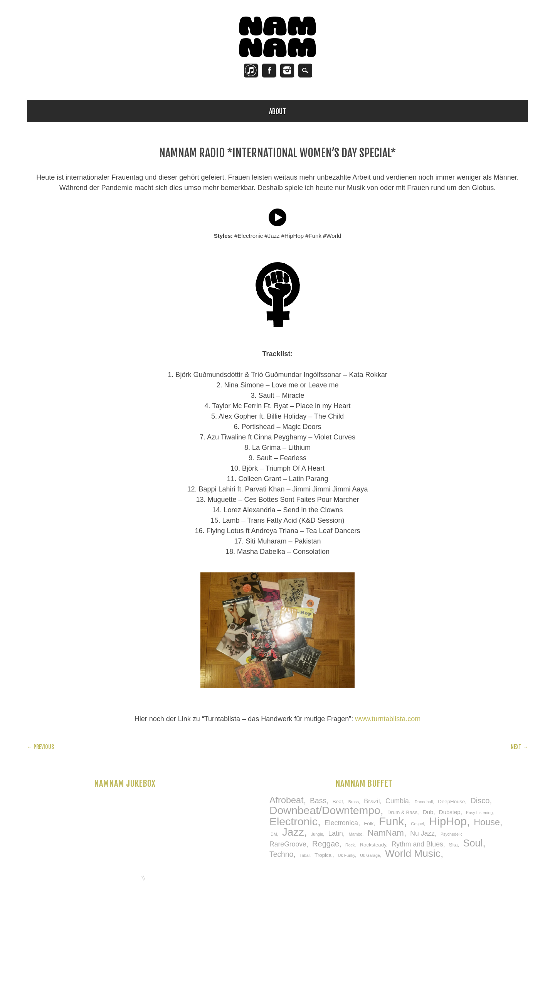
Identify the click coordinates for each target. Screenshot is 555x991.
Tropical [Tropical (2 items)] (323, 855)
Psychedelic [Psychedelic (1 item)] (451, 834)
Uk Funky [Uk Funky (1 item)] (346, 855)
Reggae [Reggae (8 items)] (325, 844)
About (277, 111)
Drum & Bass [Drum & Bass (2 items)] (402, 812)
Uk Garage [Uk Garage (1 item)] (370, 855)
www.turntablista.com (387, 719)
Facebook (269, 70)
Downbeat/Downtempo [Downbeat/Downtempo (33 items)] (324, 810)
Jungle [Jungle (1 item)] (317, 834)
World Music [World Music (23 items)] (413, 853)
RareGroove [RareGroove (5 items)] (287, 844)
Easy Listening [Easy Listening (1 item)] (479, 812)
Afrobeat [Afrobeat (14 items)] (286, 800)
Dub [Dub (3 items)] (428, 812)
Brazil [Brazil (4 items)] (372, 801)
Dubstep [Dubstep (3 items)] (450, 812)
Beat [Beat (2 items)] (338, 801)
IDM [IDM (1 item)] (273, 834)
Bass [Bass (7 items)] (318, 800)
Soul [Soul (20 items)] (473, 843)
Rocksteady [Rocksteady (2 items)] (373, 845)
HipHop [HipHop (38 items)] (448, 821)
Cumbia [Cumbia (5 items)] (397, 801)
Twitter (251, 70)
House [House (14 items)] (487, 822)
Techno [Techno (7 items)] (281, 854)
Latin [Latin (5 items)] (335, 833)
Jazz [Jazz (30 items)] (293, 832)
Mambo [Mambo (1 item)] (356, 834)
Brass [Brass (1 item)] (353, 801)
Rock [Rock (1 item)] (350, 845)
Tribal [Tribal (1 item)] (304, 855)
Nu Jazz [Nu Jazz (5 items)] (422, 833)
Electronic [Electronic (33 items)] (293, 821)
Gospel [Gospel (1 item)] (417, 823)
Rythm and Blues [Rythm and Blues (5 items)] (417, 844)
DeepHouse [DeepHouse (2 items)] (451, 801)
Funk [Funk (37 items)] (391, 821)
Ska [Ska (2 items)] (453, 845)
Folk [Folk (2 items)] (368, 823)
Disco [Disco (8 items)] (479, 800)
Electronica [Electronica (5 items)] (341, 823)
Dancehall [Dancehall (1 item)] (424, 801)
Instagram (287, 70)
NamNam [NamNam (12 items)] (385, 833)
